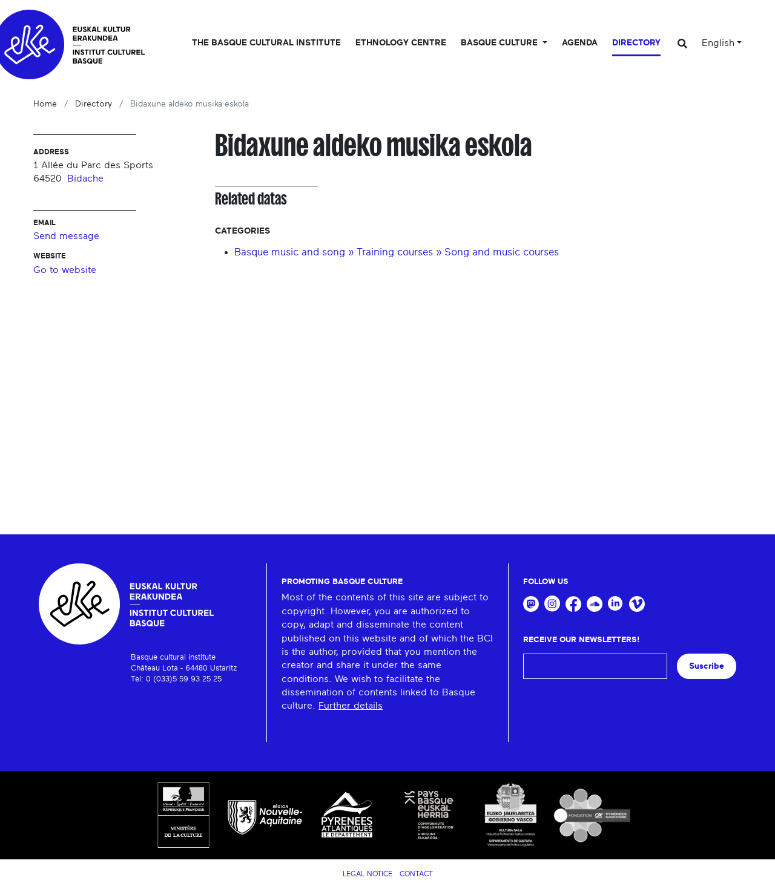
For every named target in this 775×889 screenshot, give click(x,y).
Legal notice (367, 874)
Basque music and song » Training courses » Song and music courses (396, 252)
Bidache (85, 178)
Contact (416, 874)
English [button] (718, 43)
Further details (350, 705)
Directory (636, 43)
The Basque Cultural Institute (266, 43)
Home (45, 104)
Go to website (64, 270)
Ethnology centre (400, 43)
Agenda (580, 43)
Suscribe (706, 666)
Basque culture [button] (500, 43)
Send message (66, 236)
